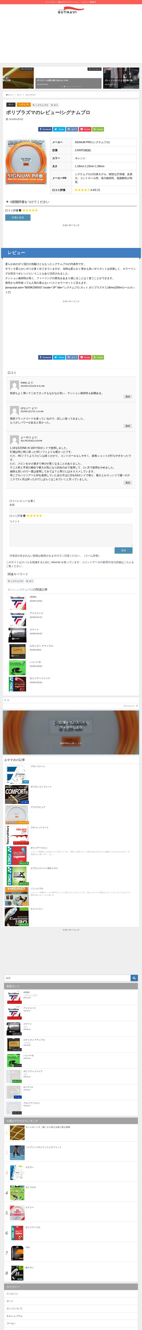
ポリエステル (64, 1308)
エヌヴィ (29, 1048)
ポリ (60, 105)
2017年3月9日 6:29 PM (31, 441)
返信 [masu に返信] (128, 397)
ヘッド (10, 1256)
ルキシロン (12, 1278)
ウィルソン (12, 1174)
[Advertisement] (71, 40)
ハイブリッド (103, 1302)
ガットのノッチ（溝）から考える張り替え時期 (47, 1008)
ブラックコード (124, 666)
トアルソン (12, 1234)
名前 (12, 504)
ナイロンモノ (33, 1302)
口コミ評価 (11, 210)
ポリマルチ (30, 1068)
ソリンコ (11, 1219)
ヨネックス (12, 1271)
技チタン (29, 1148)
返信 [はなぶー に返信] (128, 426)
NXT (49, 1308)
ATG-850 (31, 1314)
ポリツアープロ (32, 1108)
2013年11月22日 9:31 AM (32, 386)
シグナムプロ (26, 105)
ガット (11, 105)
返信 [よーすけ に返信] (128, 483)
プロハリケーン (113, 1308)
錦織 (48, 1302)
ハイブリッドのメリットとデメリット (43, 1028)
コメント (14, 521)
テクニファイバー (16, 1226)
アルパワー (15, 1302)
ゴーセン (11, 1204)
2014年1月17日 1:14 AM (32, 411)
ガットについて (15, 1189)
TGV (27, 1128)
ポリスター (12, 1263)
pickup (87, 1302)
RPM (25, 1308)
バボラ (10, 1241)
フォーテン (12, 1249)
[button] (7, 78)
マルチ (80, 1308)
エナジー (29, 1088)
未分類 (10, 1286)
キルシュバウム (15, 1197)
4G (10, 657)
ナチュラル (82, 1314)
